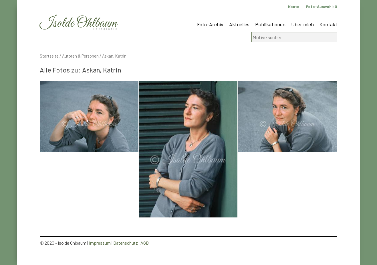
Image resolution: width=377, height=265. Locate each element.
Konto (293, 6)
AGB (144, 243)
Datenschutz (125, 243)
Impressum (100, 243)
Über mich (302, 24)
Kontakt (328, 24)
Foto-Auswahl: (321, 6)
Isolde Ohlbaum (78, 23)
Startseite (49, 55)
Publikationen (270, 24)
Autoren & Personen (80, 55)
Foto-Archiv (210, 24)
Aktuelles (239, 24)
